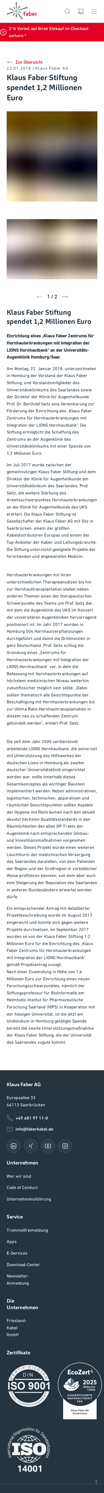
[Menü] (94, 11)
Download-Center (24, 1278)
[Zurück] (39, 297)
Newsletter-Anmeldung (18, 1294)
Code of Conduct (23, 1201)
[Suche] (67, 11)
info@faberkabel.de (30, 1143)
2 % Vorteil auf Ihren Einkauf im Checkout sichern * (45, 32)
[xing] (31, 1160)
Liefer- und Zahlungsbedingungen (40, 1452)
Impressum (18, 1466)
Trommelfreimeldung (27, 1244)
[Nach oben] (96, 1482)
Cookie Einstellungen (28, 1439)
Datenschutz (19, 1479)
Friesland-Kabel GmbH (16, 1341)
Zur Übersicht (24, 62)
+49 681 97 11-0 (27, 1132)
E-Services (17, 1267)
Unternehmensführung (29, 1213)
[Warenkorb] (80, 11)
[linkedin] (14, 1160)
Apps (12, 1255)
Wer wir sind (19, 1190)
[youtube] (48, 1160)
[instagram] (65, 1160)
